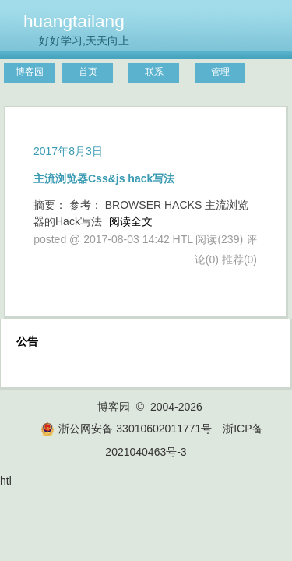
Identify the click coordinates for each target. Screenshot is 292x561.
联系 (154, 71)
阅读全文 (131, 221)
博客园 (30, 71)
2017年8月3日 (68, 151)
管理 (220, 71)
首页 (88, 71)
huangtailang (74, 21)
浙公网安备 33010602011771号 (126, 428)
